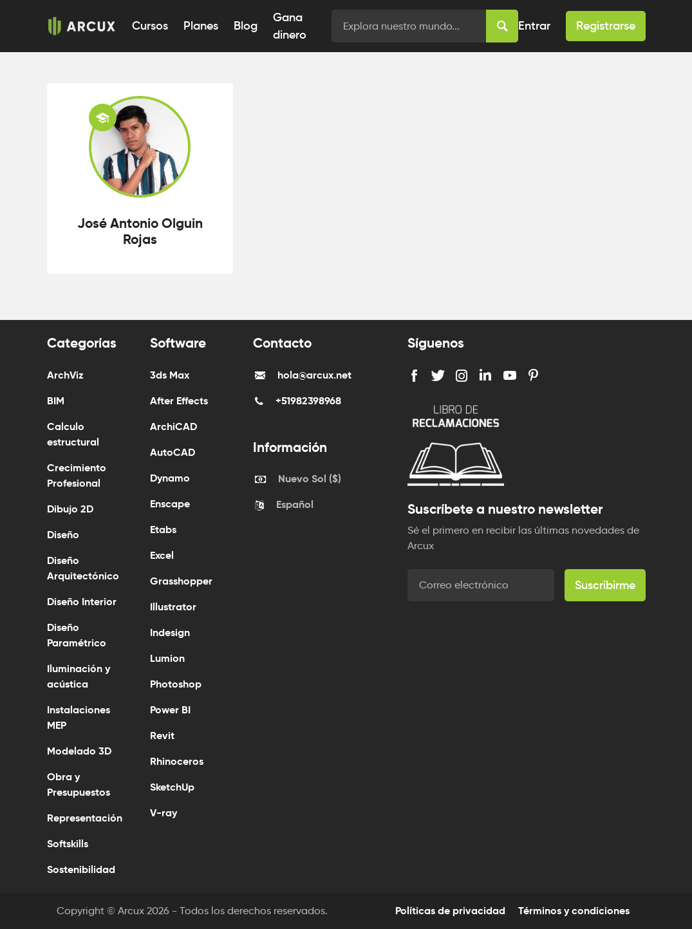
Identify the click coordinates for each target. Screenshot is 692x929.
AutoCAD (172, 452)
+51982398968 (308, 401)
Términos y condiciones (574, 910)
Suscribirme (605, 585)
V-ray (163, 813)
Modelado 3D (79, 751)
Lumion (167, 658)
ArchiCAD (173, 426)
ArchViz (65, 375)
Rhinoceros (176, 761)
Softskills (67, 843)
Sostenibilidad (81, 869)
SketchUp (172, 787)
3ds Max (169, 375)
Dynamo (170, 478)
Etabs (163, 529)
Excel (162, 555)
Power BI (170, 710)
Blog (245, 26)
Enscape (170, 504)
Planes (200, 26)
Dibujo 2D (70, 509)
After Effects (179, 401)
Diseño (63, 534)
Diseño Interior (82, 601)
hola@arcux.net (314, 375)
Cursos (150, 26)
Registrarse (605, 26)
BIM (55, 401)
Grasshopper (181, 581)
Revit (162, 735)
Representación (84, 818)
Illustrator (173, 607)
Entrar (534, 26)
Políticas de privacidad (450, 910)
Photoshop (175, 684)
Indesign (170, 632)
